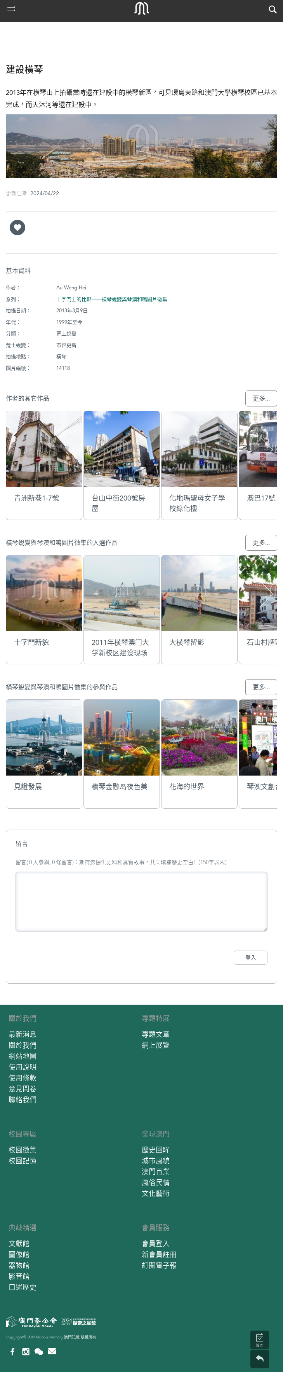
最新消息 (22, 1034)
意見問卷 (22, 1089)
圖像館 (19, 1254)
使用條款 (22, 1078)
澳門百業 (156, 1172)
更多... (261, 398)
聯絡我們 (22, 1100)
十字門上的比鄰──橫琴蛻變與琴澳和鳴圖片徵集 (111, 299)
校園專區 (22, 1134)
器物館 (19, 1265)
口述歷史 (22, 1287)
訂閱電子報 (159, 1265)
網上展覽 (156, 1045)
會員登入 (156, 1244)
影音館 (19, 1276)
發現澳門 (156, 1134)
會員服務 (156, 1228)
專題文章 (156, 1034)
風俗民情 (156, 1183)
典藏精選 (22, 1228)
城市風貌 (156, 1161)
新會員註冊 (159, 1254)
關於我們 (22, 1018)
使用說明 (22, 1067)
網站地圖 (22, 1056)
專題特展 (156, 1018)
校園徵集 (22, 1150)
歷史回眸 (156, 1150)
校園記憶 (22, 1161)
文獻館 (19, 1244)
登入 (250, 957)
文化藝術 (156, 1193)
